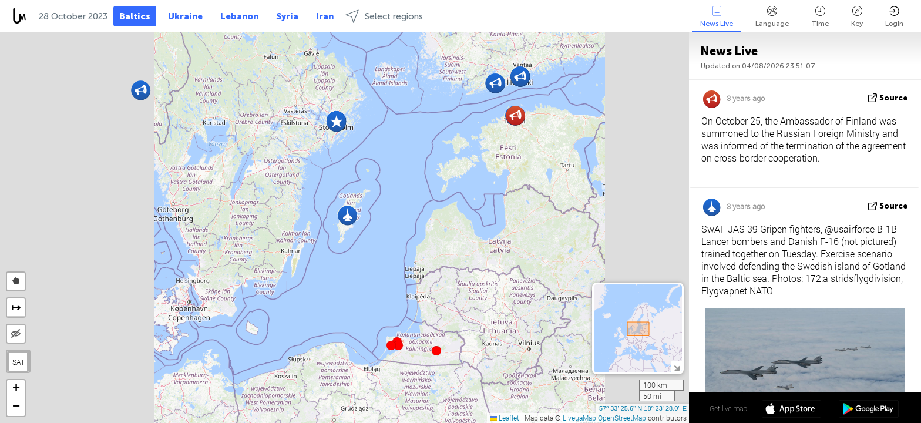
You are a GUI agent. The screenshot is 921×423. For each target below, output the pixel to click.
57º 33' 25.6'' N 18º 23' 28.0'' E (643, 408)
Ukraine (185, 16)
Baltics (134, 16)
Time (820, 17)
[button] (398, 345)
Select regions (384, 16)
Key (857, 17)
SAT (18, 362)
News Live (716, 17)
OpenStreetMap (622, 417)
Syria (287, 16)
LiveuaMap (579, 417)
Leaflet (504, 417)
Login (894, 17)
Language (772, 17)
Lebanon (239, 16)
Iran (325, 16)
